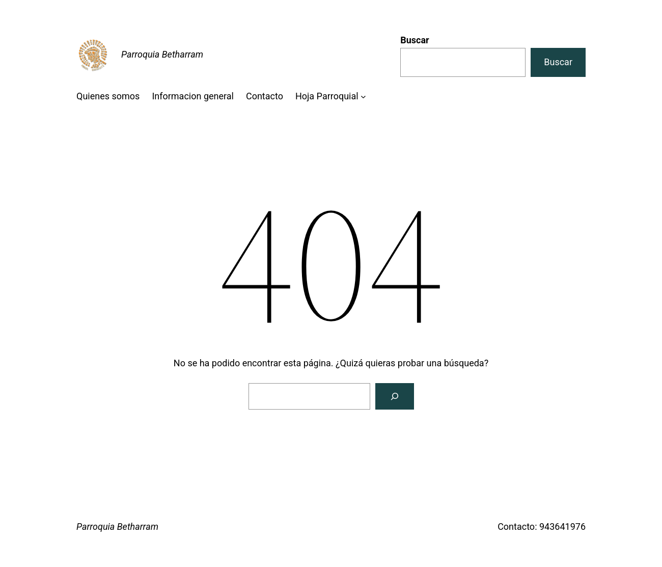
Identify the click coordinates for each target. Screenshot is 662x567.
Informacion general (193, 96)
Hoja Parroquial (326, 96)
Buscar (414, 40)
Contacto (264, 96)
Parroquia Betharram (162, 54)
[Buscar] (394, 396)
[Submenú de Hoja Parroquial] (363, 96)
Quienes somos (108, 96)
